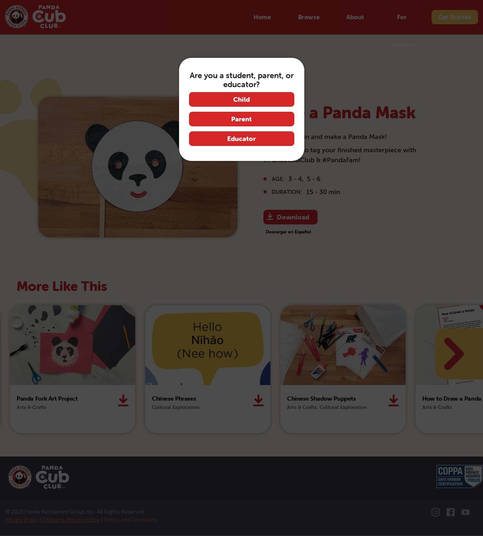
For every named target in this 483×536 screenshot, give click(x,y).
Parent (241, 119)
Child (241, 99)
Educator (241, 138)
